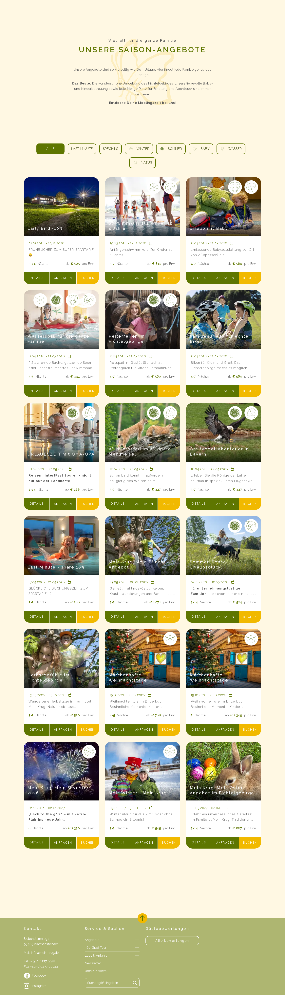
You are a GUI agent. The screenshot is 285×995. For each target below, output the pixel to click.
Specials (110, 149)
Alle (50, 149)
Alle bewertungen (172, 941)
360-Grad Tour (95, 947)
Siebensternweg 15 (37, 939)
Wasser (231, 148)
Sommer (171, 148)
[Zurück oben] (142, 918)
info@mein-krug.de (45, 953)
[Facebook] (51, 975)
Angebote (92, 940)
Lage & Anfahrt (96, 955)
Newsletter (93, 963)
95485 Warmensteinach (41, 944)
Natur (142, 162)
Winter (138, 148)
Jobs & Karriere (95, 971)
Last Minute (82, 149)
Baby (201, 148)
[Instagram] (51, 986)
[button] (37, 278)
